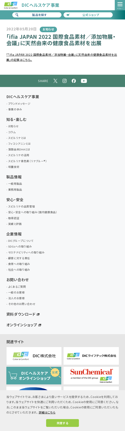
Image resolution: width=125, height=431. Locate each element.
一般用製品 (15, 184)
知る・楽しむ (16, 119)
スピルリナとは (17, 138)
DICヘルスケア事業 (22, 96)
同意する (62, 423)
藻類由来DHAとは (19, 149)
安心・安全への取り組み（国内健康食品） (32, 212)
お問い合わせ (17, 279)
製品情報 (14, 176)
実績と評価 (15, 224)
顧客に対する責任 (19, 258)
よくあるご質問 (17, 287)
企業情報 (14, 233)
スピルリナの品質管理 (21, 206)
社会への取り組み (19, 270)
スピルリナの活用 (19, 155)
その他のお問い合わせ (22, 304)
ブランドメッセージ (19, 103)
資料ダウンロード (21, 314)
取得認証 (13, 218)
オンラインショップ (21, 324)
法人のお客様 (16, 298)
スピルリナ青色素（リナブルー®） (27, 161)
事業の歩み (15, 109)
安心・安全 (15, 199)
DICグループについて (21, 241)
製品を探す (31, 15)
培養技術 (13, 167)
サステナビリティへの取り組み (26, 252)
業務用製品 (15, 189)
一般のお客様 (16, 292)
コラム (12, 132)
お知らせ (13, 126)
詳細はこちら (47, 412)
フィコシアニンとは (19, 144)
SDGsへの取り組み (20, 246)
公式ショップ (83, 15)
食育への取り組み (19, 264)
